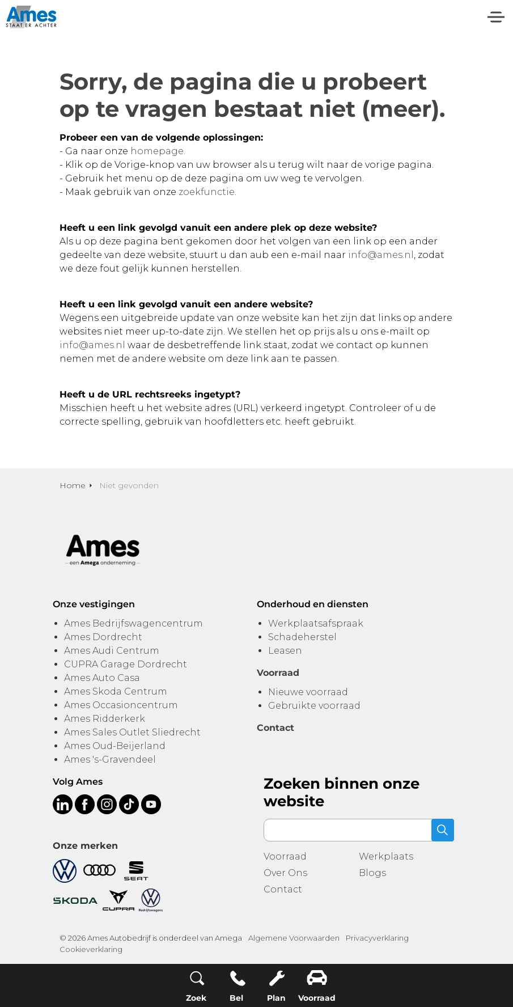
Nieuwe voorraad (308, 692)
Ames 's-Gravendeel (110, 759)
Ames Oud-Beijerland (115, 746)
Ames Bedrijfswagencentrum (133, 623)
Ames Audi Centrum (111, 650)
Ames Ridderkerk (104, 718)
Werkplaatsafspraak (315, 623)
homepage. (157, 151)
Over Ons (285, 873)
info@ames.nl (381, 254)
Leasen (285, 650)
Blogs (372, 873)
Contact (283, 889)
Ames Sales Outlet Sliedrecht (132, 732)
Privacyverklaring (377, 937)
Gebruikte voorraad (314, 705)
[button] (442, 830)
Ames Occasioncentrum (121, 705)
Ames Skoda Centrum (115, 691)
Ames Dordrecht (103, 637)
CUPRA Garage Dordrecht (125, 664)
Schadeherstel (302, 637)
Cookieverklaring (91, 949)
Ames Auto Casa (102, 677)
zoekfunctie (207, 192)
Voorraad (285, 856)
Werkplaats (386, 856)
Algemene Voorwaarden (294, 937)
